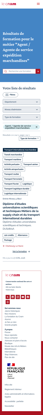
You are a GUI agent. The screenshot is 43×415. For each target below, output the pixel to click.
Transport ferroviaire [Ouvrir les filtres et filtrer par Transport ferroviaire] (13, 179)
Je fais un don (10, 322)
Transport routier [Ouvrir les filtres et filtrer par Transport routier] (11, 174)
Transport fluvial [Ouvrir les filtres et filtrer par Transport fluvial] (11, 184)
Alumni (8, 319)
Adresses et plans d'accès (16, 341)
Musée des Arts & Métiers (15, 346)
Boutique (8, 343)
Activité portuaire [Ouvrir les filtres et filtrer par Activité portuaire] (11, 164)
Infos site (8, 385)
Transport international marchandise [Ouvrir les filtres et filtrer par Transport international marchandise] (20, 150)
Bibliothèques (10, 349)
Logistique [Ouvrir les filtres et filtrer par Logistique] (27, 184)
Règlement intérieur (13, 389)
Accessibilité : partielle (14, 401)
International (10, 352)
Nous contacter (11, 338)
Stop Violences (11, 354)
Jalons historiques (12, 311)
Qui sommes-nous (13, 308)
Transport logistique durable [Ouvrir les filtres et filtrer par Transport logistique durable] (16, 189)
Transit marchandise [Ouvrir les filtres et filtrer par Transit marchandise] (13, 155)
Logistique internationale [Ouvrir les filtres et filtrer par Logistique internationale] (15, 193)
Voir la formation (19, 251)
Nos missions (10, 314)
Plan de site (10, 357)
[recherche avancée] (22, 71)
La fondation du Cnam (14, 316)
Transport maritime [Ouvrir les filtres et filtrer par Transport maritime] (12, 159)
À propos (8, 329)
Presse (7, 332)
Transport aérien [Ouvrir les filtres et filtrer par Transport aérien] (30, 164)
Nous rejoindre (11, 335)
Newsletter (9, 406)
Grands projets (11, 325)
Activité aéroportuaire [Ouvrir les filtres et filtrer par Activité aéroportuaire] (14, 169)
